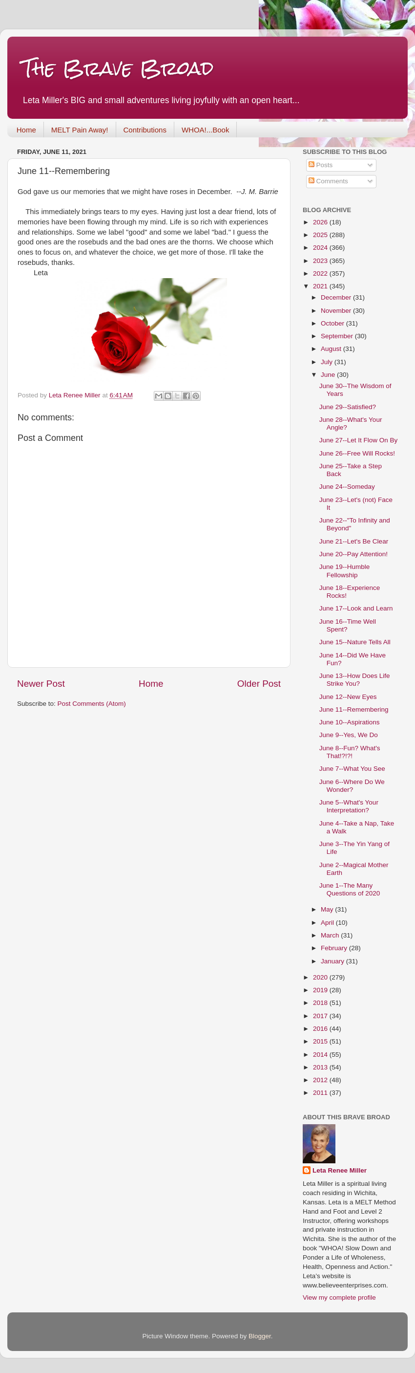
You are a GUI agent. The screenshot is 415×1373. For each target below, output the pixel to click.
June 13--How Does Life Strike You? (354, 679)
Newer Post (41, 683)
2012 (321, 1080)
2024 (321, 247)
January (333, 961)
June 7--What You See (352, 768)
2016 (321, 1028)
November (337, 310)
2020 (321, 977)
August (332, 348)
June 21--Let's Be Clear (353, 541)
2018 (321, 1002)
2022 (321, 273)
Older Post (259, 683)
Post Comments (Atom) (92, 703)
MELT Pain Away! (79, 130)
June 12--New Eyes (348, 696)
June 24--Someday (347, 486)
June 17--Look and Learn (356, 608)
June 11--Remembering (354, 709)
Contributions (145, 130)
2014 (321, 1054)
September (338, 336)
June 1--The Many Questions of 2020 (349, 889)
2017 (321, 1016)
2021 (321, 286)
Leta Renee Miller (339, 1170)
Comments (328, 181)
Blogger (260, 1336)
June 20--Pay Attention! (353, 554)
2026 (321, 222)
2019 (321, 990)
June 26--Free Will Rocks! (357, 453)
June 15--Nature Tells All (355, 642)
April (328, 922)
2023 (321, 260)
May (328, 909)
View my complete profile (339, 1297)
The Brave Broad (118, 68)
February (335, 948)
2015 (321, 1041)
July (327, 362)
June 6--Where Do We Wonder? (352, 785)
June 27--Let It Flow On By (358, 440)
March (331, 935)
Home (26, 130)
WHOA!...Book (205, 130)
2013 (321, 1067)
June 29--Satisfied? (347, 407)
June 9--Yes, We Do (348, 735)
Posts (321, 165)
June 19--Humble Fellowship (344, 570)
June (329, 374)
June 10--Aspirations (349, 722)
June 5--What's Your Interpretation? (348, 806)
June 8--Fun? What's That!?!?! (349, 752)
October (333, 323)
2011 (321, 1092)
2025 (321, 235)
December (337, 297)
